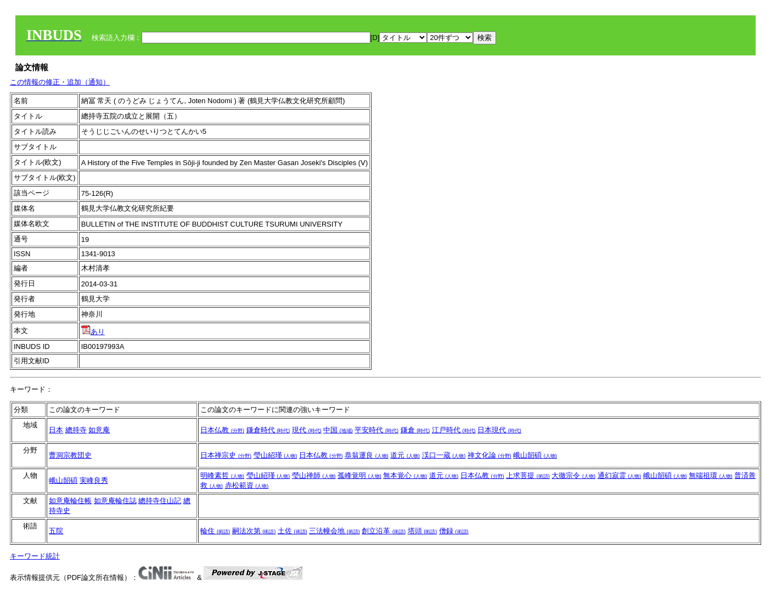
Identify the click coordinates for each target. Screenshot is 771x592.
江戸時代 (454, 430)
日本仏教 (222, 430)
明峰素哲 (222, 475)
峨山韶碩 (535, 455)
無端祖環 (711, 475)
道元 (405, 455)
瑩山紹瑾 (275, 455)
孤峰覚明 (359, 475)
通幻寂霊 (619, 475)
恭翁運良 (367, 455)
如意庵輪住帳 (70, 501)
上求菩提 (528, 475)
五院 (56, 531)
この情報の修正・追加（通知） (60, 82)
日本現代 (499, 430)
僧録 (454, 531)
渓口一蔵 (444, 455)
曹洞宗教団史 (70, 455)
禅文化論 (489, 455)
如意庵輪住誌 (115, 501)
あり (93, 332)
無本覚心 (405, 475)
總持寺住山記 (159, 501)
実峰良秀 (94, 480)
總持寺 (76, 430)
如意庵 (99, 430)
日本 (56, 430)
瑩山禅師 (314, 475)
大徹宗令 (573, 475)
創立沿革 (384, 531)
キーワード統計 (35, 556)
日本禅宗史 (225, 455)
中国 (338, 430)
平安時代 (376, 430)
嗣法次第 (254, 531)
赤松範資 (247, 485)
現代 (307, 430)
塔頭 (422, 531)
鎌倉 (415, 430)
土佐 (292, 531)
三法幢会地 (334, 531)
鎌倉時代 (268, 430)
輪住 (215, 531)
